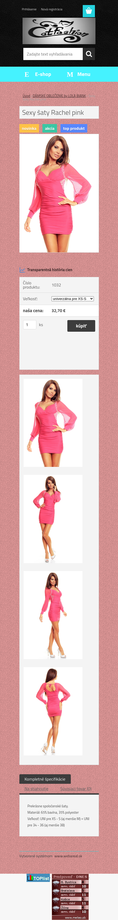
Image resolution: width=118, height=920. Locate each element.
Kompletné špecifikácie (45, 779)
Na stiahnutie (37, 788)
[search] (89, 54)
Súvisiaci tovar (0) (75, 788)
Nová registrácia (52, 9)
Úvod (26, 95)
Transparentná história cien (45, 270)
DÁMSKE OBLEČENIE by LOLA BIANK (59, 95)
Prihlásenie (29, 9)
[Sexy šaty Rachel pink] (59, 136)
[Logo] (59, 31)
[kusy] (29, 324)
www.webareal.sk (68, 856)
